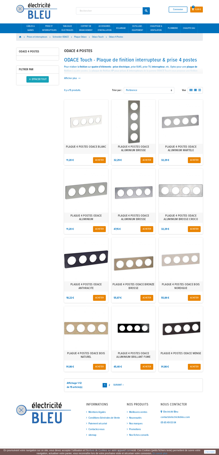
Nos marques (135, 423)
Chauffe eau (189, 28)
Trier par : (117, 90)
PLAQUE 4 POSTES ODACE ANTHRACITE (86, 286)
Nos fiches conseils (139, 435)
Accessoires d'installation (105, 28)
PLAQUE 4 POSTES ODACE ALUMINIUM (86, 217)
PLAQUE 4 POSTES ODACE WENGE (181, 353)
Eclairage (121, 28)
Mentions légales (97, 412)
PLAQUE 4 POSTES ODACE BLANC (86, 147)
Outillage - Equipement (137, 28)
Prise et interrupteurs (49, 28)
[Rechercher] (113, 10)
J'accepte (210, 451)
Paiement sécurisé (97, 423)
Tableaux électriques (67, 28)
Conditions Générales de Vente (104, 418)
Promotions (135, 429)
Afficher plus (72, 78)
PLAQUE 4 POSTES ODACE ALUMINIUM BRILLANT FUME (133, 355)
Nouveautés (135, 418)
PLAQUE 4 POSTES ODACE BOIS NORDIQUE (181, 286)
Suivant (118, 385)
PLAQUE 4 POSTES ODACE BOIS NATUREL (86, 355)
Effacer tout (38, 79)
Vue (184, 90)
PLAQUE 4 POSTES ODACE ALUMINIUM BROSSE (133, 149)
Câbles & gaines (30, 28)
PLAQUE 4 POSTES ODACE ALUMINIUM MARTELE (180, 149)
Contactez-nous (96, 429)
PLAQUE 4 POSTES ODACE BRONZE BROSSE (133, 286)
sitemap (92, 435)
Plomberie (173, 28)
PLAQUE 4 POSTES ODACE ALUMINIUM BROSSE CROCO (181, 217)
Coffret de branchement (86, 28)
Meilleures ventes (138, 412)
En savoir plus (160, 453)
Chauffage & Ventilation (156, 28)
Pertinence (131, 90)
